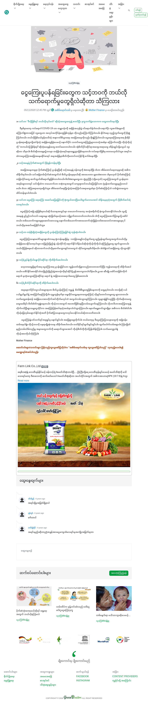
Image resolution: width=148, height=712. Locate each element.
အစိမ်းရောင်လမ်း (60, 110)
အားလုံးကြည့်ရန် (119, 573)
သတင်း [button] (76, 6)
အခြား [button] (121, 6)
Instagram (83, 680)
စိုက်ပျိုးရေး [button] (18, 6)
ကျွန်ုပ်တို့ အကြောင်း (121, 680)
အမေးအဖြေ (102, 6)
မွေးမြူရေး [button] (33, 6)
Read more (23, 380)
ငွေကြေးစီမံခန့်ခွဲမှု (74, 83)
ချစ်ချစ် (30, 513)
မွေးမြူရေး (9, 680)
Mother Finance (95, 110)
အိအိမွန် (31, 499)
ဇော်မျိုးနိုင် (32, 528)
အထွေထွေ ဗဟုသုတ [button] (63, 8)
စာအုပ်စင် (89, 4)
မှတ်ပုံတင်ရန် (140, 15)
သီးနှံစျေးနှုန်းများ (111, 12)
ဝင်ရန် (138, 10)
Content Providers (125, 676)
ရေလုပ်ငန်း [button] (48, 6)
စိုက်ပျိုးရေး (9, 676)
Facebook (82, 676)
